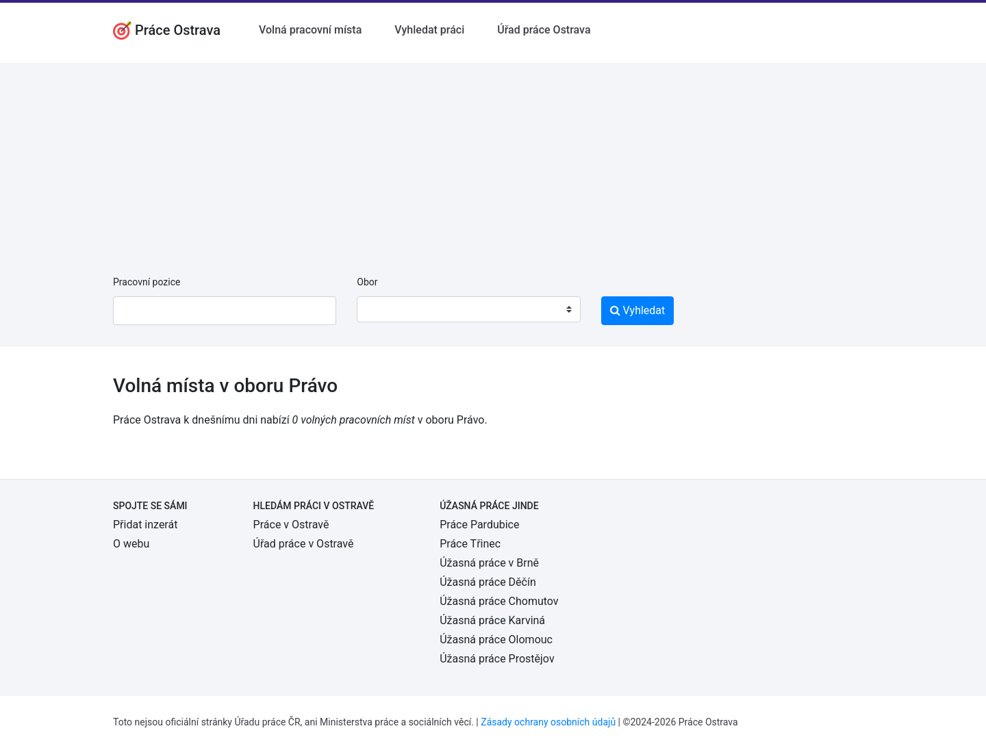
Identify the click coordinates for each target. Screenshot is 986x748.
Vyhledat (638, 310)
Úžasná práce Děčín (488, 582)
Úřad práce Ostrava (543, 29)
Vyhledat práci (429, 29)
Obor (367, 281)
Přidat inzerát (145, 524)
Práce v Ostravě (291, 524)
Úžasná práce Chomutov (499, 601)
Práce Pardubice (479, 524)
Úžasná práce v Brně (489, 562)
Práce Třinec (470, 543)
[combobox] (468, 309)
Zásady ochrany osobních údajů (548, 722)
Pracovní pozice (146, 281)
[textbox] (384, 309)
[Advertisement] (493, 159)
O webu (131, 543)
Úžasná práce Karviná (492, 620)
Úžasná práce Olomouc (496, 639)
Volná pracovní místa (310, 29)
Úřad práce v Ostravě (303, 543)
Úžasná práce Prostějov (497, 658)
